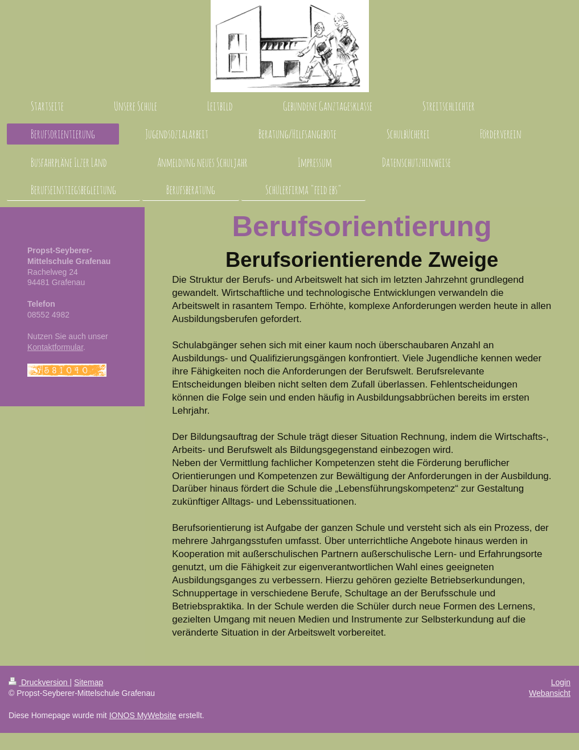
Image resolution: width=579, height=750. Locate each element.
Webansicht (549, 693)
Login (560, 682)
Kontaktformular (55, 347)
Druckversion (39, 682)
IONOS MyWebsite (142, 715)
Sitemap (88, 682)
